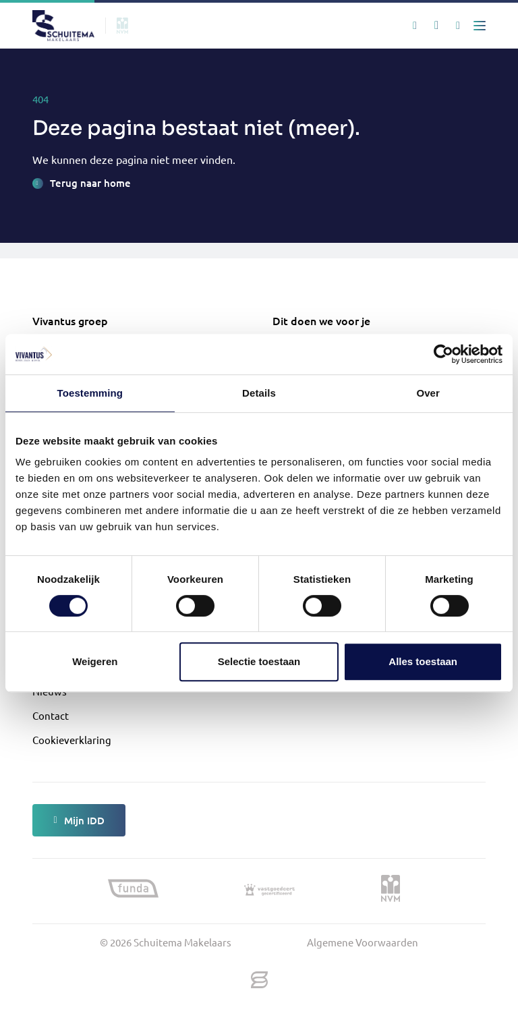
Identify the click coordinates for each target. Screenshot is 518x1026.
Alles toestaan (422, 661)
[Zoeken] (415, 25)
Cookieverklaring (71, 739)
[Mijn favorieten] (436, 25)
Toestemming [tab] (90, 393)
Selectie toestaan (259, 661)
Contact (50, 715)
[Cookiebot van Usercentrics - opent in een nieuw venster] (443, 354)
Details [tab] (259, 393)
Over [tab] (428, 393)
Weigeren (94, 661)
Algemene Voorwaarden (362, 942)
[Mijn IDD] (458, 25)
